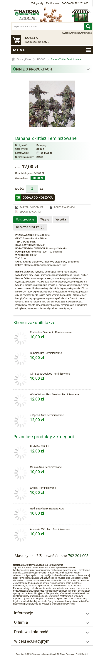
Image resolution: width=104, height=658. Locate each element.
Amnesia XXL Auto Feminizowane (50, 529)
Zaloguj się (37, 3)
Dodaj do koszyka (38, 197)
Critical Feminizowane (43, 487)
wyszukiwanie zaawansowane (77, 33)
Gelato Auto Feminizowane (46, 467)
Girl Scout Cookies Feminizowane (50, 373)
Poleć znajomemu (65, 207)
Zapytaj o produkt (31, 207)
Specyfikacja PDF (30, 212)
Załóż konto (52, 3)
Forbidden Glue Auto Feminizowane (51, 332)
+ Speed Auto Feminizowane (47, 415)
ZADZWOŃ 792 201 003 (75, 3)
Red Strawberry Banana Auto (47, 508)
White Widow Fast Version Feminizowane (54, 394)
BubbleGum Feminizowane (46, 352)
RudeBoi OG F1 (39, 446)
